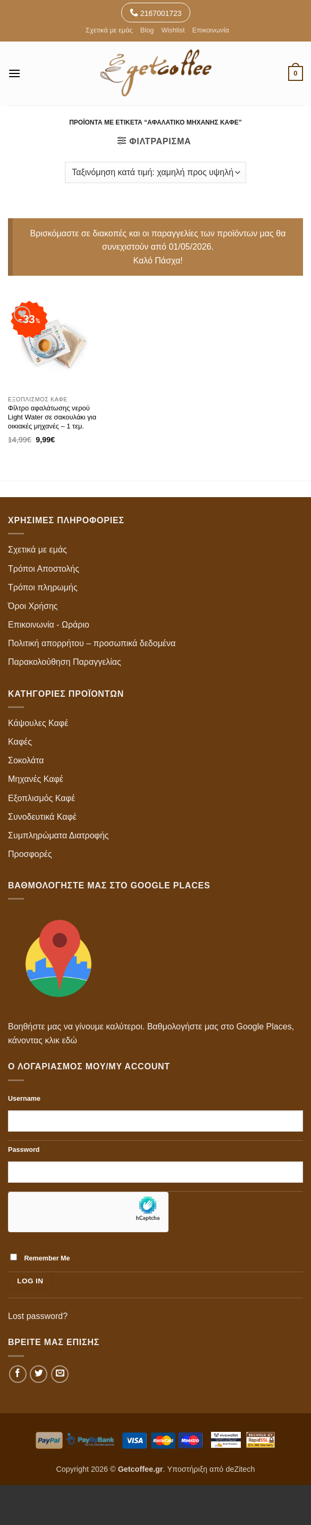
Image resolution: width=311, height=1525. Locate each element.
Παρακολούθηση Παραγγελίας (64, 661)
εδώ (69, 1040)
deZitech (240, 1469)
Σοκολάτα (26, 760)
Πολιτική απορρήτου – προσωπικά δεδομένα (91, 643)
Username (24, 1098)
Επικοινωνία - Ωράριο (48, 624)
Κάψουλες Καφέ (38, 723)
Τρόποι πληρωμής (43, 587)
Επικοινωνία (210, 30)
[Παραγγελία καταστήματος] (155, 172)
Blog (147, 30)
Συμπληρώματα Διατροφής (58, 835)
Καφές (20, 741)
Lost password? (38, 1316)
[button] (14, 73)
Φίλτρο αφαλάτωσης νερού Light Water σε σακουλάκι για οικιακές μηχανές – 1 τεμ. (52, 417)
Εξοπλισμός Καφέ (41, 798)
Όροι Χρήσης (33, 606)
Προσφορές (30, 854)
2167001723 (156, 12)
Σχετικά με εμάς (109, 30)
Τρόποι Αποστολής (43, 568)
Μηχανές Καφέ (35, 779)
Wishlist (172, 30)
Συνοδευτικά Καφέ (42, 816)
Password (24, 1149)
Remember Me (40, 1258)
